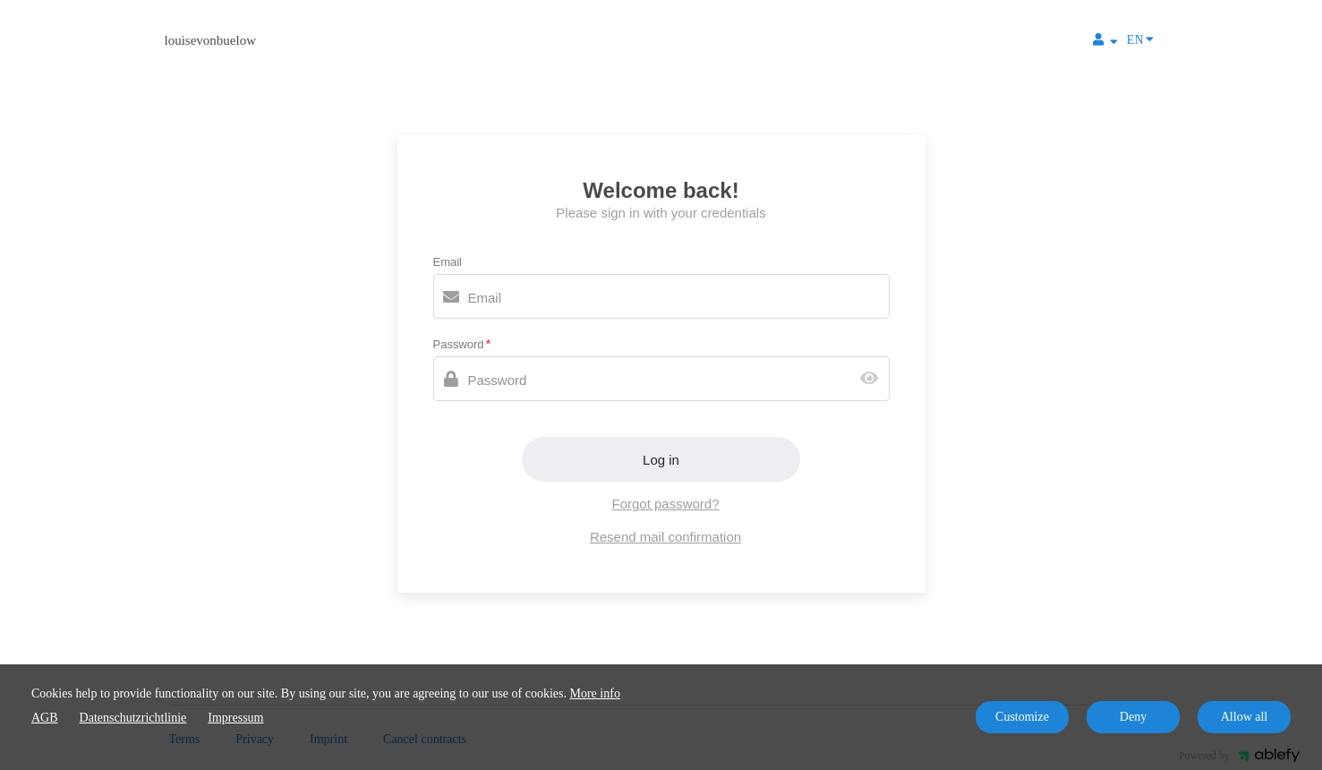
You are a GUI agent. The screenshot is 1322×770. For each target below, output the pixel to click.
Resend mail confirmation (665, 536)
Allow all (1244, 716)
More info (595, 693)
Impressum (235, 717)
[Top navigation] (1105, 42)
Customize (1022, 716)
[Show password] (873, 379)
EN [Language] (1140, 38)
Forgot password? (665, 503)
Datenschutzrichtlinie (133, 717)
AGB (44, 717)
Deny (1133, 716)
